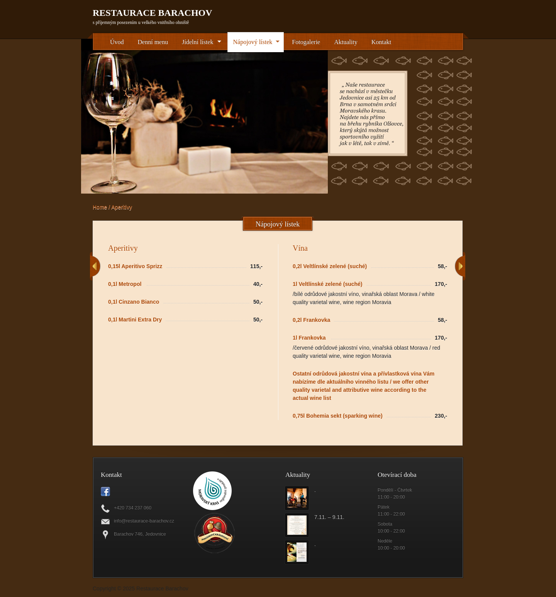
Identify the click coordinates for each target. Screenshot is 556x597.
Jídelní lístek (197, 42)
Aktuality (345, 42)
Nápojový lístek (253, 42)
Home (100, 207)
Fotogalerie (306, 42)
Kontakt (381, 42)
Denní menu (153, 42)
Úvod (117, 42)
